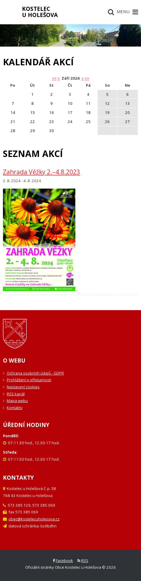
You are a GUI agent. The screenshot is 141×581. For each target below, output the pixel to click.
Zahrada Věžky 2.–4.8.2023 (41, 172)
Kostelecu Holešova (40, 11)
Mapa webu (17, 400)
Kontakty (15, 407)
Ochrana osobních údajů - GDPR (35, 373)
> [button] (82, 78)
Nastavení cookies (23, 386)
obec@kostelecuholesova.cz (34, 519)
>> (87, 78)
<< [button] (54, 78)
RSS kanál (16, 394)
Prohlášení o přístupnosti (29, 379)
